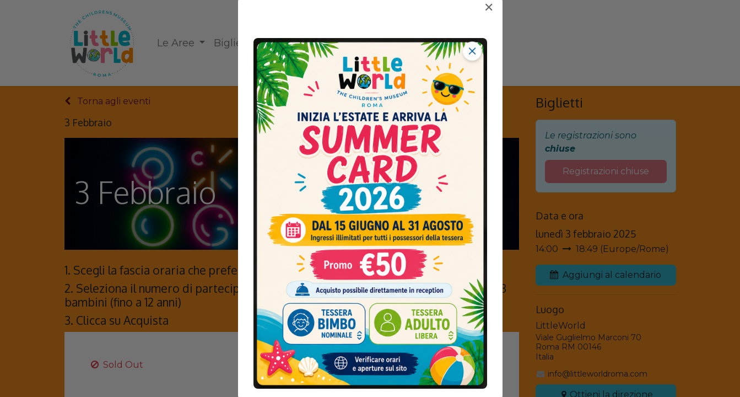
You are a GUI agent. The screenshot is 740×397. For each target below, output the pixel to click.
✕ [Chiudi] (489, 8)
